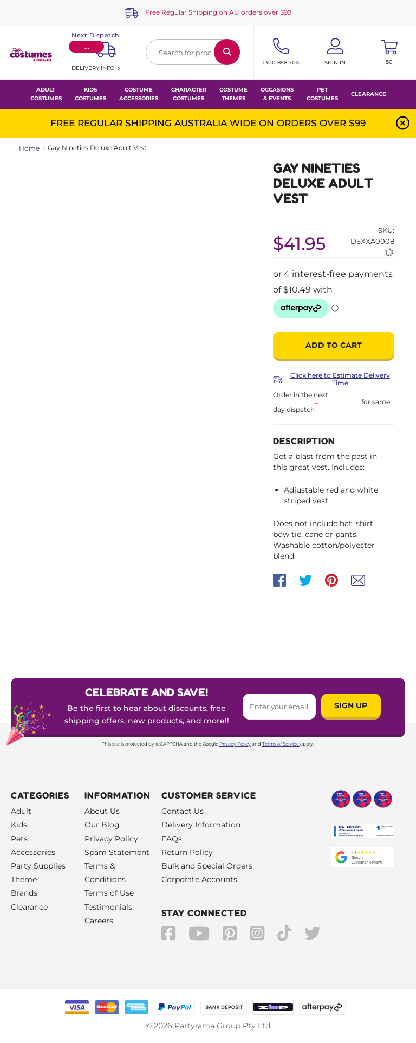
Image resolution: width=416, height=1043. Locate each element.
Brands (24, 893)
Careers (98, 920)
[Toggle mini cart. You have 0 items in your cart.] (389, 52)
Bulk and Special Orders (206, 866)
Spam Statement (117, 852)
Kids (19, 825)
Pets (19, 839)
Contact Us (182, 811)
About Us (102, 811)
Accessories (33, 852)
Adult (21, 811)
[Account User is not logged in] (335, 52)
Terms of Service (281, 744)
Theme (24, 879)
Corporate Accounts (199, 879)
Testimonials (108, 907)
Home (29, 148)
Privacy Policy (235, 744)
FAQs (171, 839)
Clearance (368, 94)
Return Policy (187, 852)
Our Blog (102, 825)
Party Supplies (38, 866)
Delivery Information (200, 825)
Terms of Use (109, 893)
